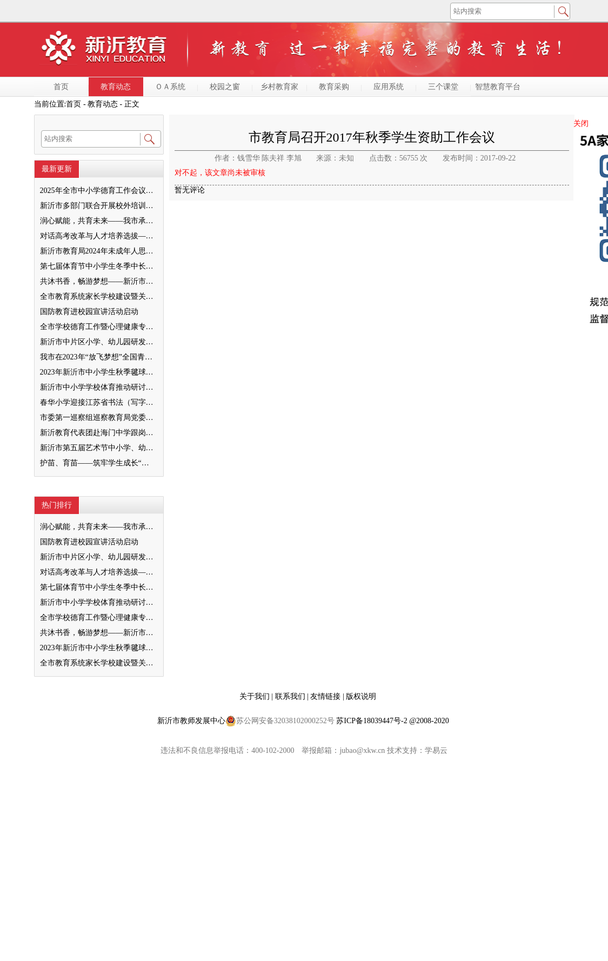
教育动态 (116, 87)
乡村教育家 (279, 87)
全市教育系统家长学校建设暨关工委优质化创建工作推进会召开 (98, 296)
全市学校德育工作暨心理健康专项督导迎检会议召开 (98, 327)
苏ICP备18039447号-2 (371, 721)
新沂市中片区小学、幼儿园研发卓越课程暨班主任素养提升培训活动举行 (98, 342)
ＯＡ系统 (170, 87)
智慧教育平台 (497, 87)
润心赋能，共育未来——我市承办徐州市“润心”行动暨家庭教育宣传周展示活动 (98, 221)
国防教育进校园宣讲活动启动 (89, 312)
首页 (61, 87)
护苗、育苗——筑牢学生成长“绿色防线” (98, 463)
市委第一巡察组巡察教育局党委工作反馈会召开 (98, 417)
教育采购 (334, 87)
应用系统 (388, 87)
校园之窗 (225, 87)
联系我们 (291, 696)
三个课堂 (443, 87)
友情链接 (326, 696)
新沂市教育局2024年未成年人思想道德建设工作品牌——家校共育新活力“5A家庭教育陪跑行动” (98, 251)
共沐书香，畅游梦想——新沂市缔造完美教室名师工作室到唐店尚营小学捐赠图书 (98, 281)
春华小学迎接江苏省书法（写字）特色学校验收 (98, 402)
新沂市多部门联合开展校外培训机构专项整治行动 (98, 206)
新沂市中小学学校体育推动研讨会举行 (98, 387)
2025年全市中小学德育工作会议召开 (98, 190)
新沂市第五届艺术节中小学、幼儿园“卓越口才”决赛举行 (98, 448)
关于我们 (255, 696)
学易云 (436, 750)
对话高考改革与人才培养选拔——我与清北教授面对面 (98, 236)
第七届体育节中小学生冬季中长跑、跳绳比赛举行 (98, 266)
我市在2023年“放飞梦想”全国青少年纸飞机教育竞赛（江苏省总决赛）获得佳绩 (98, 357)
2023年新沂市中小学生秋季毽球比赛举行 (98, 372)
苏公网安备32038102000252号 (280, 721)
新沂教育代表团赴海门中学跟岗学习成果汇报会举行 (98, 433)
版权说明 (361, 696)
